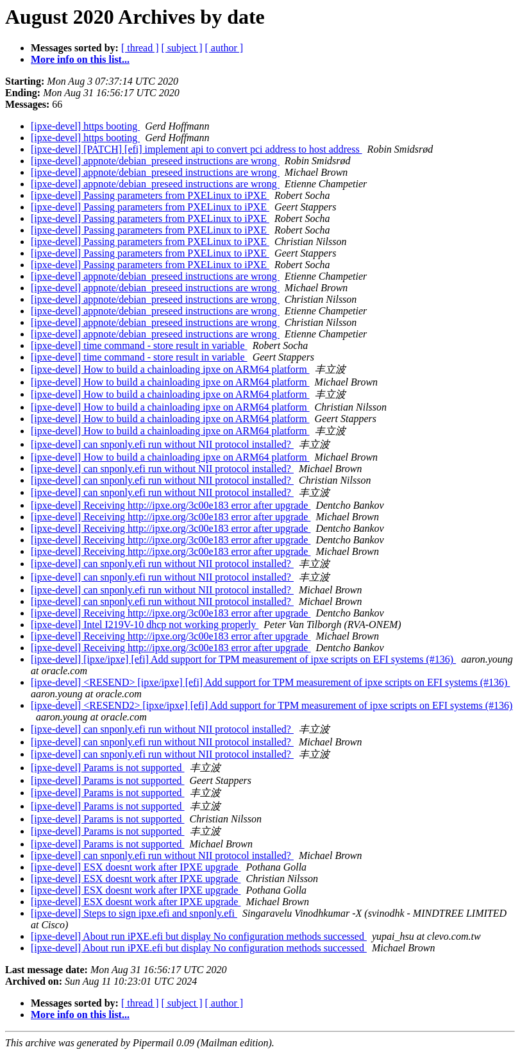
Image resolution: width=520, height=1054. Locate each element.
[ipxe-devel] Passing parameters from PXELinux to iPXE (150, 195)
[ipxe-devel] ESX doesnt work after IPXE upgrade (135, 867)
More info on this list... (80, 59)
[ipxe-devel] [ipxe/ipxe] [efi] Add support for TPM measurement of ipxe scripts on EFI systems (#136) (243, 659)
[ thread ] (140, 47)
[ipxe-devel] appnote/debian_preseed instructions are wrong (155, 160)
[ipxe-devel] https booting (85, 126)
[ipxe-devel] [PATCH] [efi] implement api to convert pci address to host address (196, 149)
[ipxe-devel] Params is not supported (108, 767)
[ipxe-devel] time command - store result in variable (139, 345)
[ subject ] (182, 47)
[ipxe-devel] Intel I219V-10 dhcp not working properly (144, 624)
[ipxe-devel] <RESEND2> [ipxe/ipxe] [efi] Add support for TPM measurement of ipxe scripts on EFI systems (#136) (271, 705)
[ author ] (224, 47)
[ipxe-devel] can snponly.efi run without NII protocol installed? (162, 444)
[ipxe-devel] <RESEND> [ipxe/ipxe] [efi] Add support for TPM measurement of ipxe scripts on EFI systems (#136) (270, 682)
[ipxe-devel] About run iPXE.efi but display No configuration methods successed (199, 936)
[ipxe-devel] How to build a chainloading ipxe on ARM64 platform (170, 369)
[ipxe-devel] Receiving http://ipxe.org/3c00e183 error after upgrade (170, 505)
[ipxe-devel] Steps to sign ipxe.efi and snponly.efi (134, 913)
